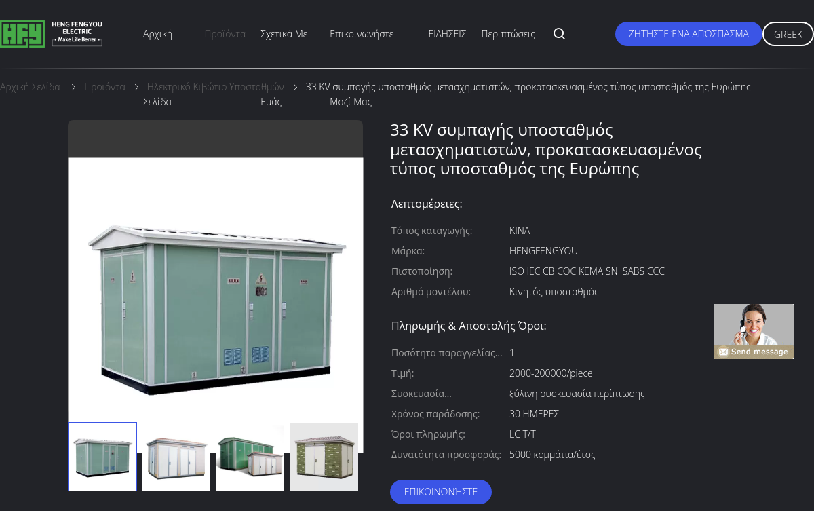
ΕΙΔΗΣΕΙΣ (448, 33)
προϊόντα (225, 33)
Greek (788, 34)
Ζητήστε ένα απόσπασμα (689, 33)
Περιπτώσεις (508, 33)
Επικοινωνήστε (441, 491)
